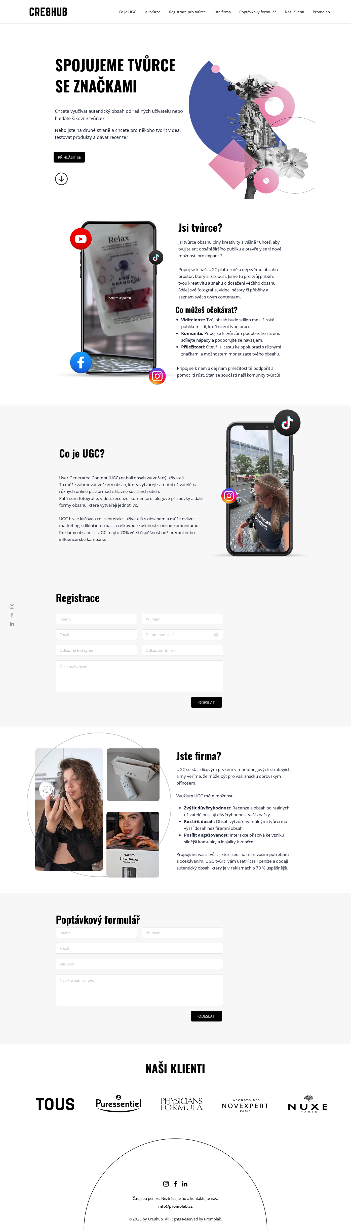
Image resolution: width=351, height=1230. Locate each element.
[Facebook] (12, 615)
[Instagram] (12, 606)
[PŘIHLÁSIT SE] (69, 157)
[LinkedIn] (12, 624)
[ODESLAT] (206, 702)
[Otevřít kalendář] (216, 635)
